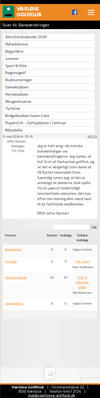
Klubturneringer (18, 79)
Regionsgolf (15, 72)
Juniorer (12, 58)
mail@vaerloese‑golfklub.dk (51, 395)
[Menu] (91, 12)
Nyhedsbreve (16, 44)
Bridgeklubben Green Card (27, 115)
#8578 (92, 136)
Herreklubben (16, 94)
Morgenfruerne (18, 101)
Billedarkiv (14, 130)
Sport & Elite (16, 65)
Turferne (12, 108)
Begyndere (14, 51)
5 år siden (82, 261)
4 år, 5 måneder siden (82, 282)
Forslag (11, 261)
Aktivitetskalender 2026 (26, 36)
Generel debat (15, 277)
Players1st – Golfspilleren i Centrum (35, 122)
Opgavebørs (14, 303)
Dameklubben (17, 87)
